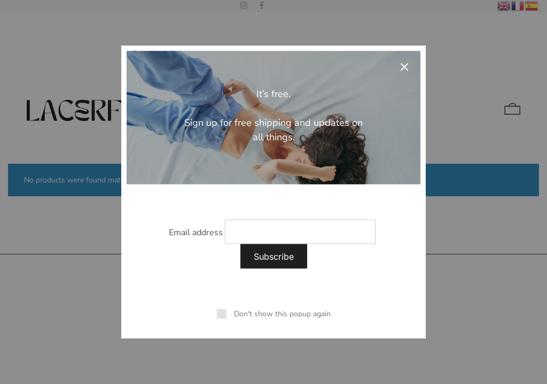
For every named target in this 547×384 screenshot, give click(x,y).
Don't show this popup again (282, 314)
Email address (196, 232)
